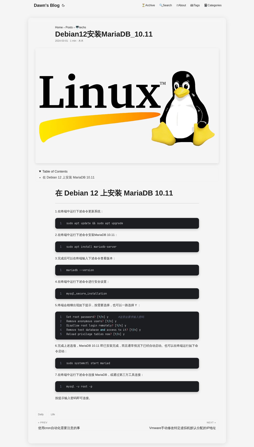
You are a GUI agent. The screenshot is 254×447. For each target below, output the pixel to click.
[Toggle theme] (63, 5)
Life (53, 414)
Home (59, 27)
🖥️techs (80, 27)
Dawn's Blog (47, 5)
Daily (41, 414)
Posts (69, 27)
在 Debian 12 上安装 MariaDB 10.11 (69, 177)
